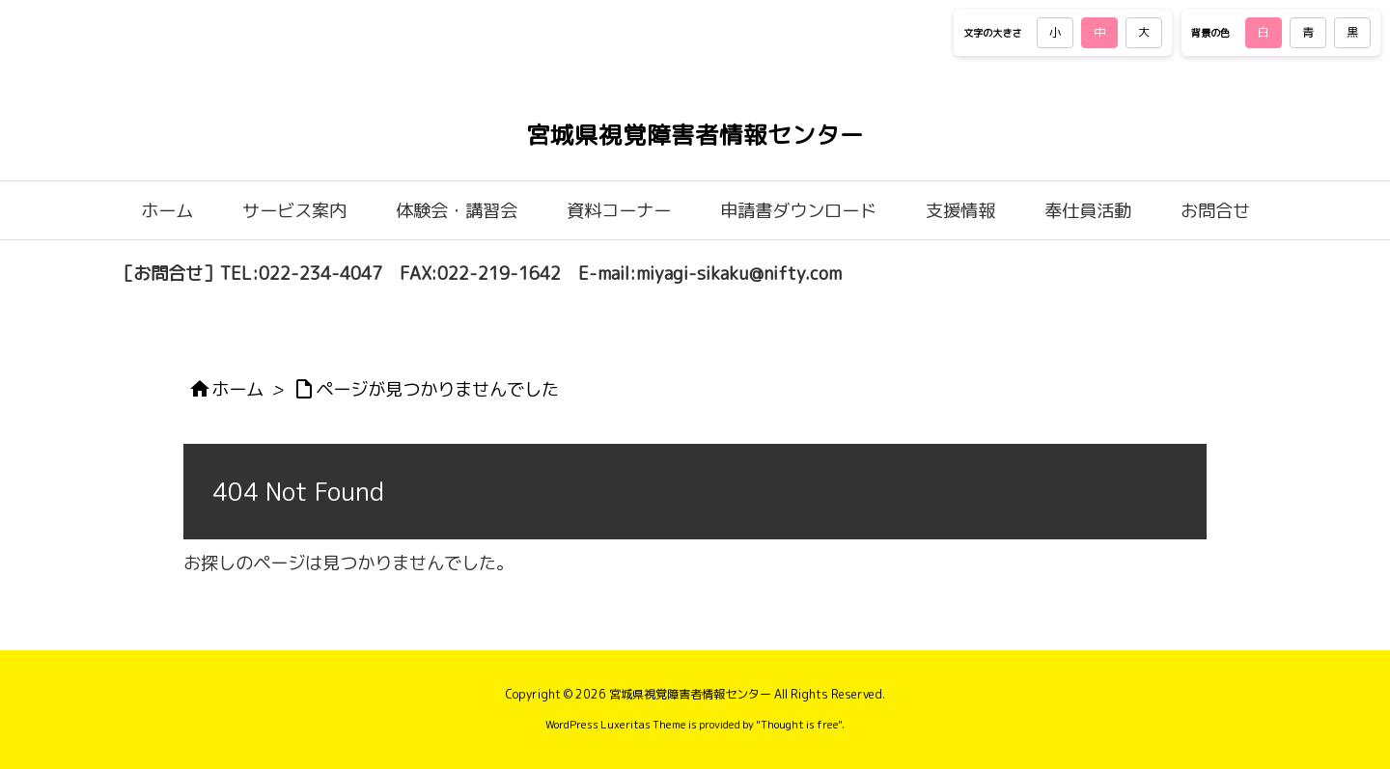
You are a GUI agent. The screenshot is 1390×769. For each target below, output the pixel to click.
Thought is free (799, 724)
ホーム (237, 388)
